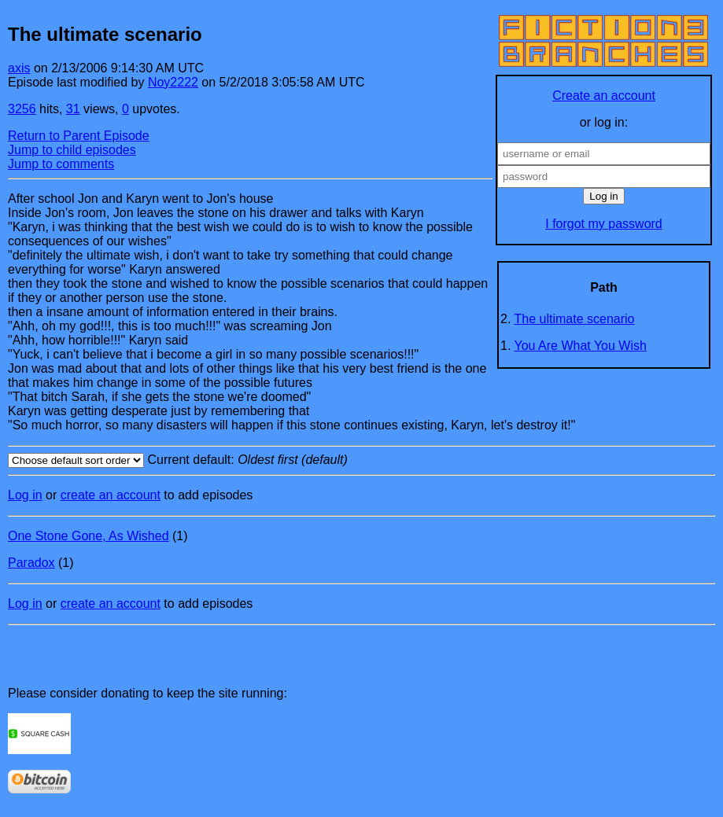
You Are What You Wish (581, 345)
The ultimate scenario (575, 319)
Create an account (603, 95)
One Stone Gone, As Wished (88, 536)
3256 (22, 109)
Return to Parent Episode (78, 135)
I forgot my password (603, 223)
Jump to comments (61, 164)
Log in (25, 495)
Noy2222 (173, 82)
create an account (110, 495)
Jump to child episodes (72, 149)
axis (19, 68)
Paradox (31, 562)
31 (73, 109)
